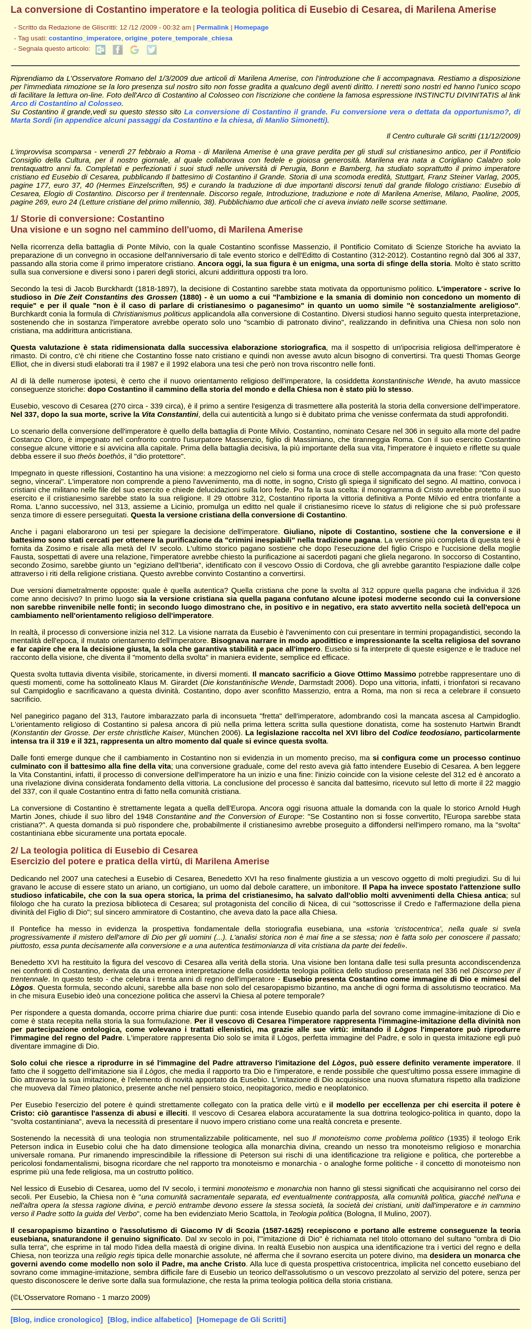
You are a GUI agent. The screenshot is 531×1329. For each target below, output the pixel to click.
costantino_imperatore (85, 38)
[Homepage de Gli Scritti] (241, 1319)
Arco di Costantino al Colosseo (66, 103)
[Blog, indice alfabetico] (149, 1319)
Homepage (251, 27)
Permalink (213, 27)
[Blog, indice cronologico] (57, 1319)
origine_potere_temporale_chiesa (178, 38)
